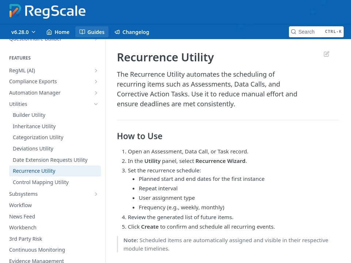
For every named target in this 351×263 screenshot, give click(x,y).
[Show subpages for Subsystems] (96, 194)
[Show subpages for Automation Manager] (96, 93)
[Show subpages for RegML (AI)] (96, 70)
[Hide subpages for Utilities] (96, 104)
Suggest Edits (326, 54)
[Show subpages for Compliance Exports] (96, 81)
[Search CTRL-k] (316, 31)
